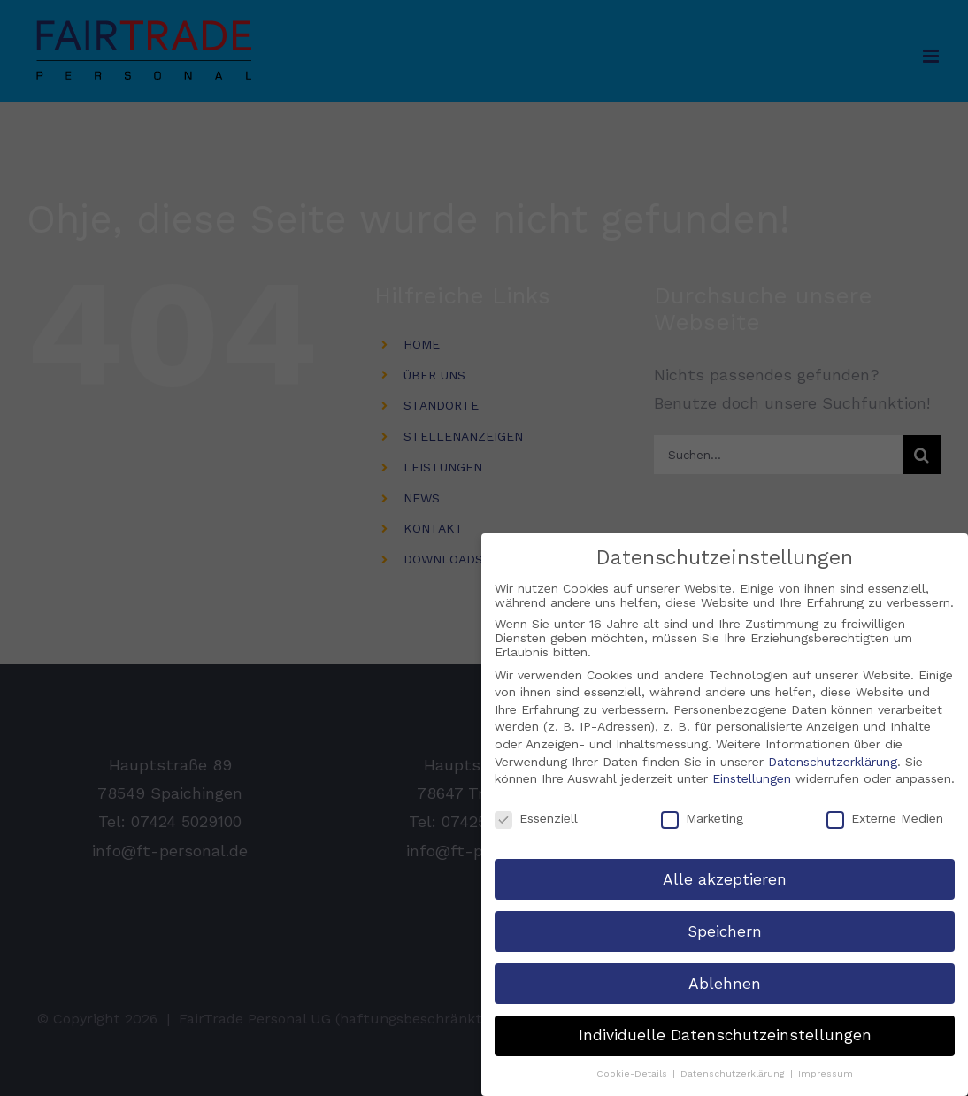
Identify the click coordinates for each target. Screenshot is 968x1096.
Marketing (702, 817)
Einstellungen (751, 777)
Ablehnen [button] (724, 983)
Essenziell (536, 817)
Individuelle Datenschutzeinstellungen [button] (725, 1035)
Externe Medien (884, 817)
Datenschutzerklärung (832, 761)
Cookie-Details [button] (633, 1072)
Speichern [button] (725, 930)
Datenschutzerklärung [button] (734, 1072)
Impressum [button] (825, 1072)
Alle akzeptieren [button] (725, 878)
